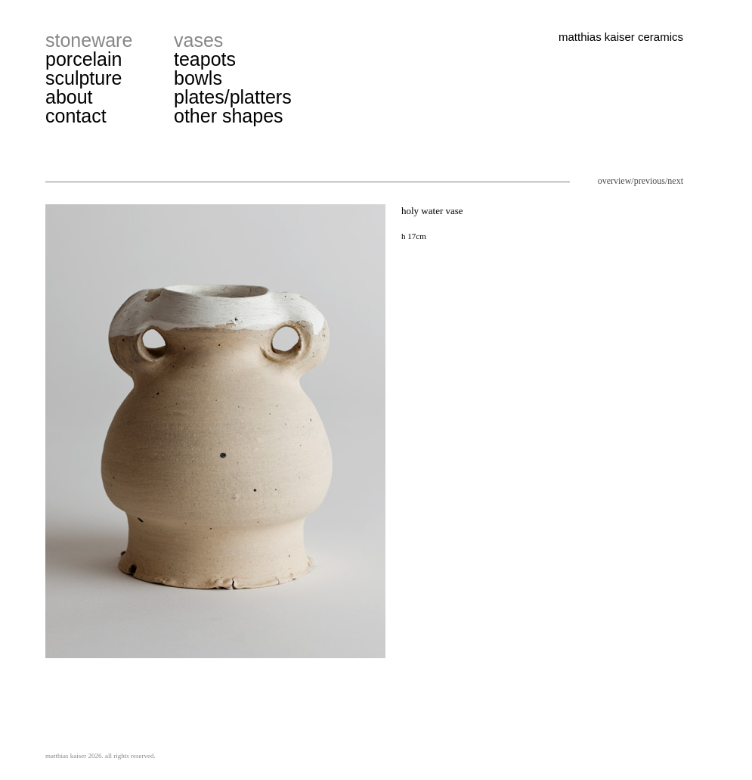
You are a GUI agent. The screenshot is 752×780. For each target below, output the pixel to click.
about (69, 96)
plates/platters (233, 96)
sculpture (83, 78)
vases (198, 40)
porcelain (83, 59)
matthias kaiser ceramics (621, 36)
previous (649, 181)
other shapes (228, 115)
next (675, 181)
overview (615, 181)
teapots (205, 59)
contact (76, 115)
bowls (198, 78)
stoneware (88, 40)
